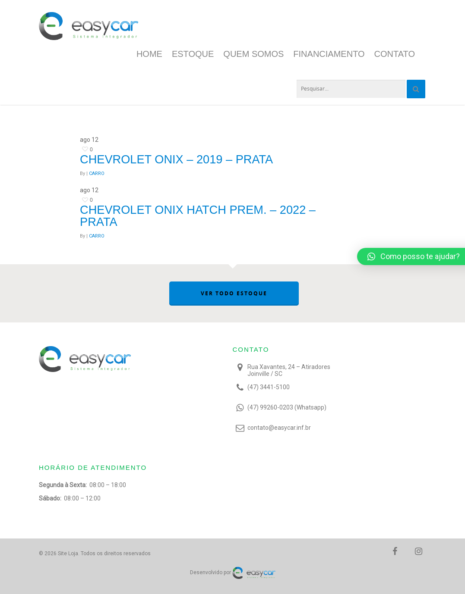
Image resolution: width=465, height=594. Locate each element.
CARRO (96, 173)
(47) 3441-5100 (268, 387)
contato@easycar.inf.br (279, 427)
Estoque (193, 54)
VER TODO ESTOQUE (234, 293)
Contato (394, 54)
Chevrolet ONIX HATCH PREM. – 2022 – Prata (198, 215)
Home (149, 54)
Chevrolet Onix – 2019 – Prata (176, 159)
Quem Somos (253, 54)
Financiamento (328, 54)
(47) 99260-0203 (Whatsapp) (286, 407)
